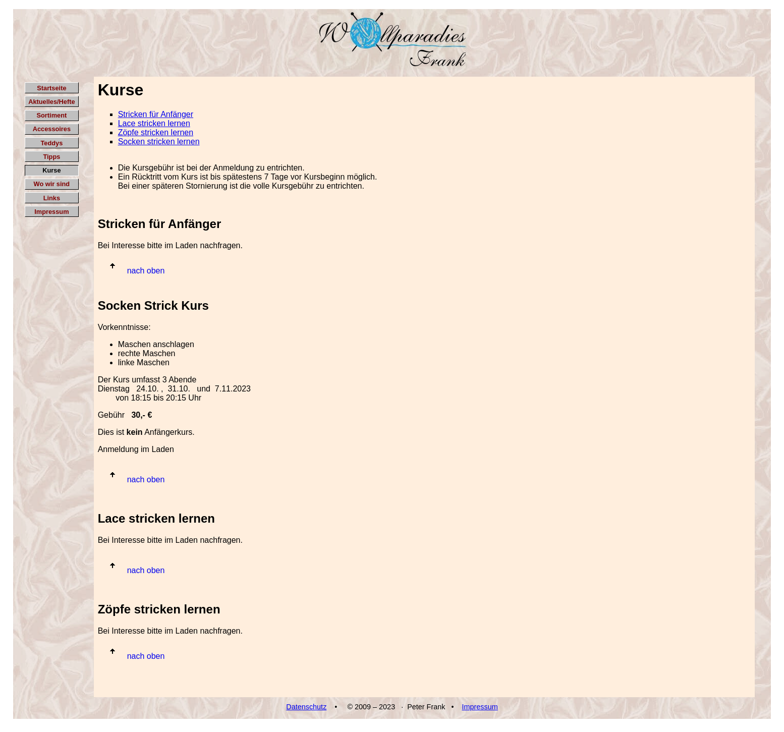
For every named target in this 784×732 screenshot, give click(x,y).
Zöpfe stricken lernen (155, 132)
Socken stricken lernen (159, 141)
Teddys (51, 143)
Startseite (51, 88)
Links (51, 198)
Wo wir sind (52, 184)
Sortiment (52, 115)
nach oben (146, 270)
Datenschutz (306, 707)
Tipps (51, 156)
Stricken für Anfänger (155, 114)
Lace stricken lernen (154, 123)
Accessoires (52, 129)
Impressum (51, 211)
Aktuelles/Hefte (51, 101)
